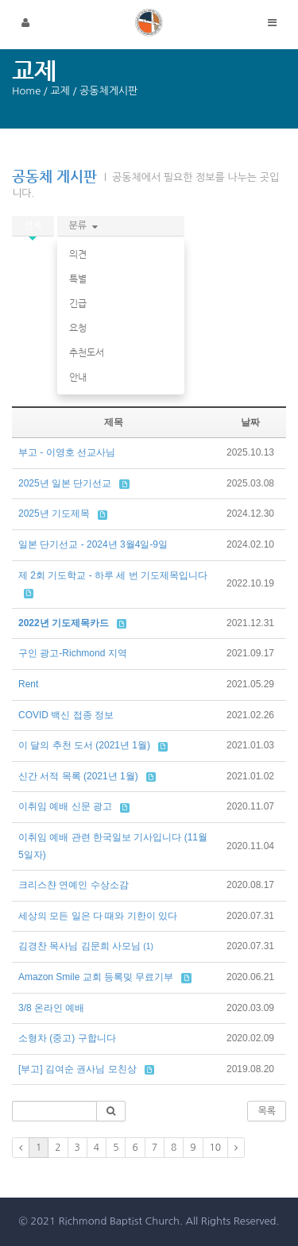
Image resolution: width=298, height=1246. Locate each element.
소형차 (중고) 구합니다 (67, 1038)
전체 (33, 225)
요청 (78, 327)
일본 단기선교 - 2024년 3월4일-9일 (93, 544)
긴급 (78, 303)
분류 (83, 225)
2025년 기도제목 (54, 513)
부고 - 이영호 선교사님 (66, 452)
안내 (78, 377)
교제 (59, 91)
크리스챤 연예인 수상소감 (73, 884)
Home (26, 91)
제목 (113, 422)
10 (216, 1147)
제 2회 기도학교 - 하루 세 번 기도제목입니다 (112, 575)
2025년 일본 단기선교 (64, 483)
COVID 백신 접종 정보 (66, 715)
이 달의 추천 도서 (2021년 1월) (84, 745)
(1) (148, 946)
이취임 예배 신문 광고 (65, 806)
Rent (28, 684)
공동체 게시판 (54, 175)
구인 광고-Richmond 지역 (72, 653)
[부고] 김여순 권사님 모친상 (77, 1069)
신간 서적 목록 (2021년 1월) (78, 776)
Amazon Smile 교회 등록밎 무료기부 (95, 977)
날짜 (250, 422)
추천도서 (86, 352)
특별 (78, 278)
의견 (78, 254)
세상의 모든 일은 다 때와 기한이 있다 (97, 915)
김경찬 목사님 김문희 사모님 (79, 946)
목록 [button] (266, 1111)
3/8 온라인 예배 (51, 1007)
